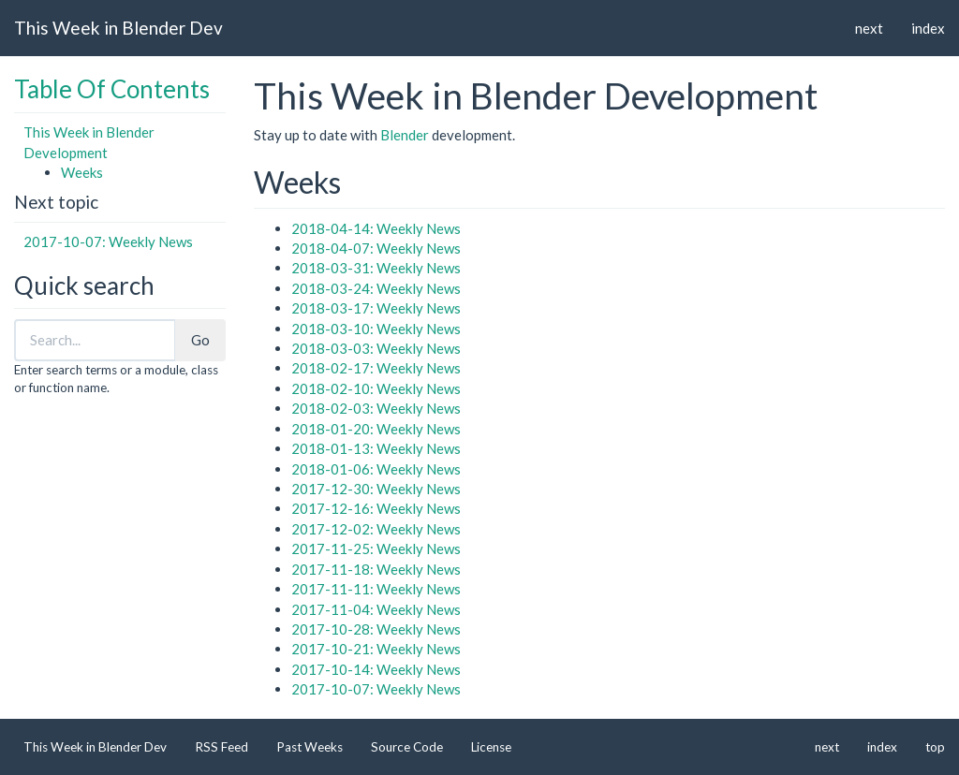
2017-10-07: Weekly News (108, 241)
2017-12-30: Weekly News (376, 488)
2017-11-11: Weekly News (376, 588)
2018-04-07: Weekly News (376, 248)
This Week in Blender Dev (118, 27)
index (928, 28)
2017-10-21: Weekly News (376, 648)
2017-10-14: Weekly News (376, 669)
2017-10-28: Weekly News (376, 629)
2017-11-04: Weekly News (376, 609)
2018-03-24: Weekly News (376, 288)
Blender (404, 134)
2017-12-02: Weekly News (376, 528)
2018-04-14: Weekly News (376, 228)
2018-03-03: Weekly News (376, 348)
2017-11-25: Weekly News (376, 548)
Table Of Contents (112, 89)
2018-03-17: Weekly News (376, 308)
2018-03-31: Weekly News (376, 267)
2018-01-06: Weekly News (376, 469)
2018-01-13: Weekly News (376, 448)
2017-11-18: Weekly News (376, 569)
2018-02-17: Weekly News (376, 367)
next (869, 28)
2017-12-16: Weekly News (376, 508)
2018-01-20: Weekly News (376, 428)
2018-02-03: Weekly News (376, 408)
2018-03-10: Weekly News (376, 328)
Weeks (82, 172)
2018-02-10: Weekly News (376, 388)
